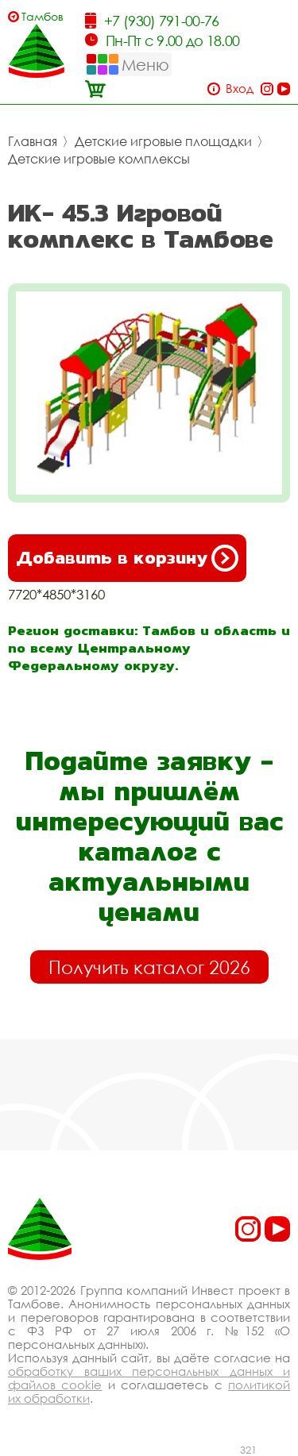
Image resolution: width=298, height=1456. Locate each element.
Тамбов (42, 16)
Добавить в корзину (127, 558)
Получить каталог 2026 (149, 967)
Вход (239, 88)
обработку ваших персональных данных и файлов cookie (149, 1378)
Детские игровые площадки (163, 141)
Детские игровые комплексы (99, 159)
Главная (32, 141)
